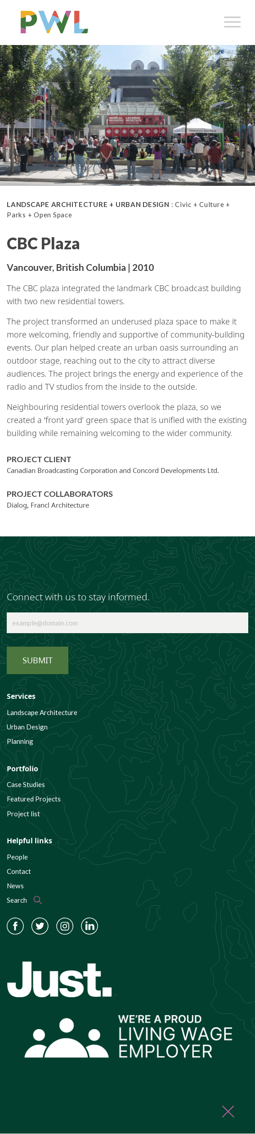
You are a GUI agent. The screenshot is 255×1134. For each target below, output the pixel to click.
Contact (19, 871)
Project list (23, 814)
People (17, 857)
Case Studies (26, 784)
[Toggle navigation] (231, 19)
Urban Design (27, 727)
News (15, 886)
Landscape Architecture (42, 712)
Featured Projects (34, 799)
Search (17, 900)
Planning (20, 741)
